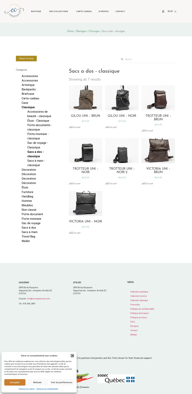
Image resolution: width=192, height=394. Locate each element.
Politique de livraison (139, 313)
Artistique (28, 85)
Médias (133, 335)
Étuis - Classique (38, 120)
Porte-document (32, 214)
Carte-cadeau (84, 11)
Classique (94, 31)
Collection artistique (139, 292)
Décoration (29, 174)
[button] (72, 355)
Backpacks (29, 89)
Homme (27, 201)
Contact (120, 11)
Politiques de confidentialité (47, 389)
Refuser (37, 382)
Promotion (135, 305)
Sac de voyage (31, 223)
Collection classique (139, 300)
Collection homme (138, 296)
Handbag (27, 196)
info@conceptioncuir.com (38, 299)
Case (25, 103)
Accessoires (30, 76)
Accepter (15, 382)
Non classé (29, 209)
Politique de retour (138, 317)
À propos (104, 11)
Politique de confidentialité (142, 309)
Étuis (25, 187)
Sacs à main (29, 232)
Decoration (29, 169)
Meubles (27, 205)
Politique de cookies (27, 389)
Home (70, 31)
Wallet (26, 241)
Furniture (27, 192)
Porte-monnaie (31, 218)
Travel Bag (28, 236)
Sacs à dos (29, 227)
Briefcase (28, 93)
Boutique (36, 11)
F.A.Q (132, 322)
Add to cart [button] (74, 127)
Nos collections (59, 11)
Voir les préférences (61, 382)
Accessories (30, 80)
